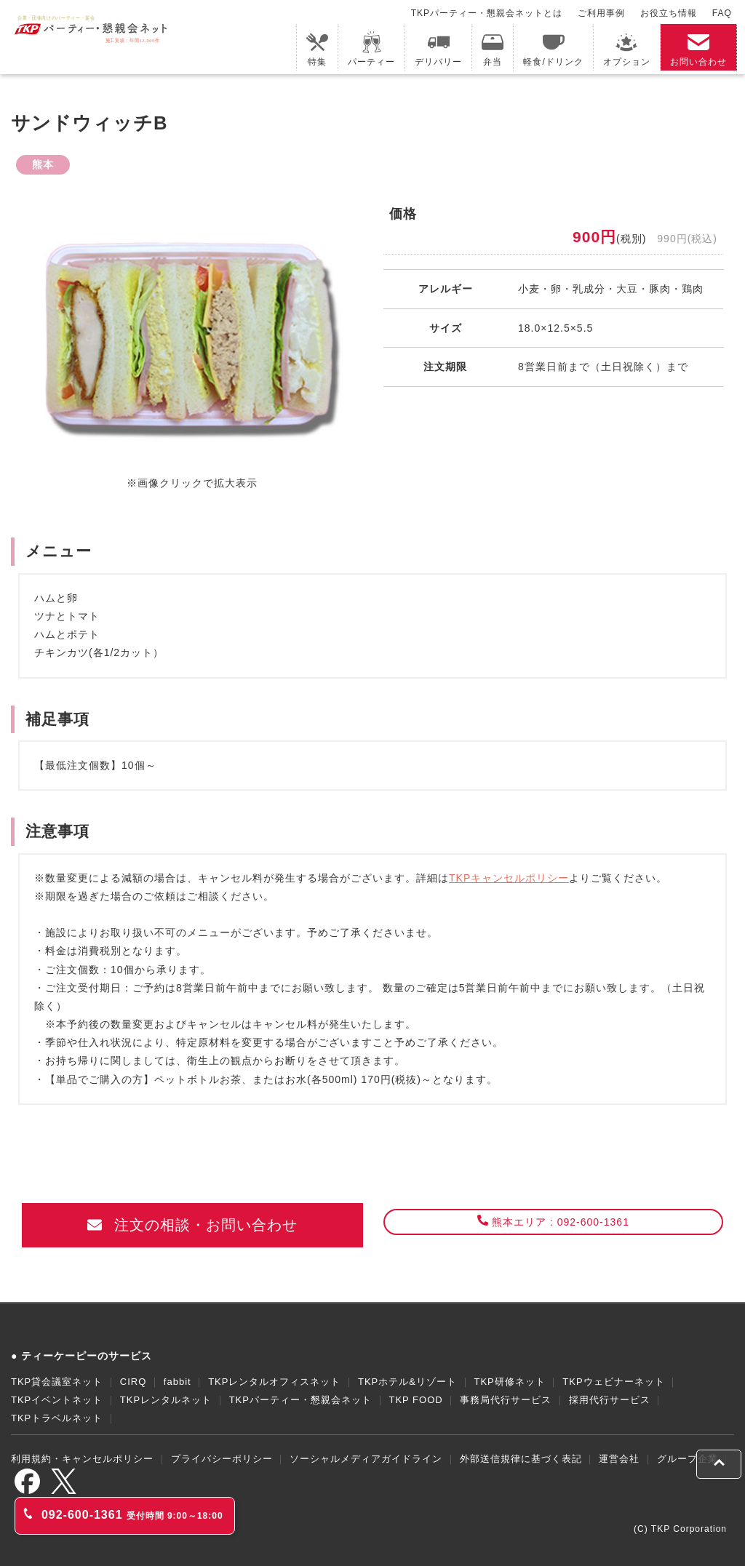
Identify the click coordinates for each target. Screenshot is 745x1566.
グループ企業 (687, 1458)
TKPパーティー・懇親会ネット (300, 1399)
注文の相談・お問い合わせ (192, 1225)
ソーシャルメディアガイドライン (366, 1458)
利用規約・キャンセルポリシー (82, 1458)
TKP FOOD (415, 1399)
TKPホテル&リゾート (407, 1381)
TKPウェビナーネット (613, 1381)
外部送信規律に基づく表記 (521, 1458)
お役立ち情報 (668, 13)
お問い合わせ (698, 49)
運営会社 (619, 1458)
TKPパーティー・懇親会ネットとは (486, 13)
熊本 (43, 164)
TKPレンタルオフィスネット (274, 1381)
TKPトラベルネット (57, 1418)
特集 (317, 49)
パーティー (371, 49)
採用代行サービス (609, 1399)
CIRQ (133, 1381)
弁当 (492, 49)
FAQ (722, 13)
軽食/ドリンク (553, 49)
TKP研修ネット (509, 1381)
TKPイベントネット (57, 1399)
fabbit (177, 1381)
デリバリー (438, 49)
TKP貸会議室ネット (57, 1381)
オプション (626, 49)
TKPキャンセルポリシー (509, 878)
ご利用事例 (601, 13)
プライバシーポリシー (222, 1458)
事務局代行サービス (505, 1399)
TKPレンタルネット (166, 1399)
